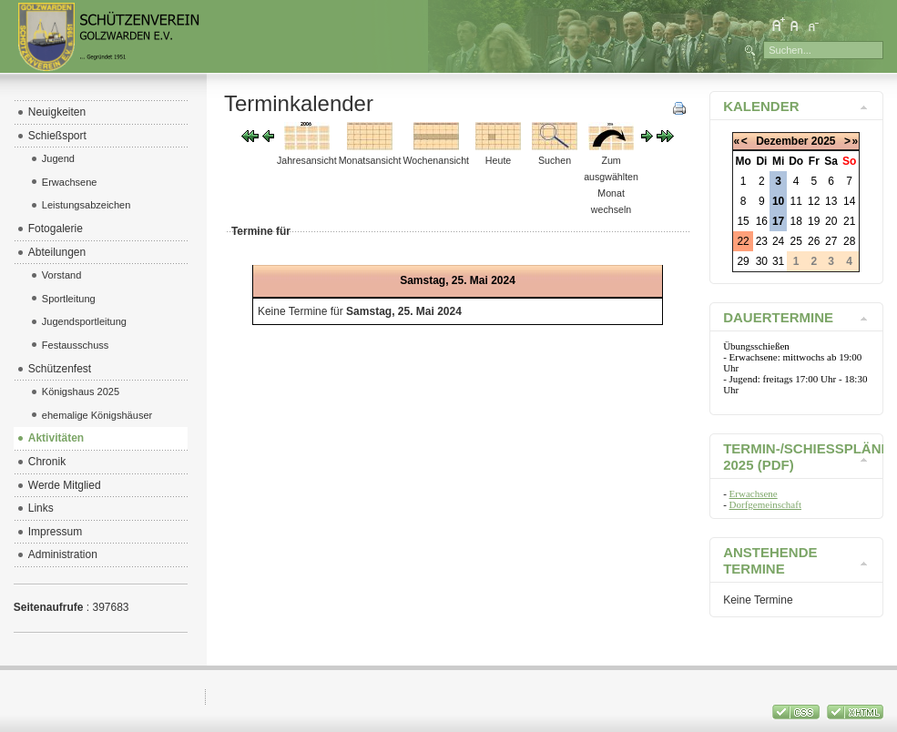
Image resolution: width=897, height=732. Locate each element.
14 (849, 201)
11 (796, 201)
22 (743, 241)
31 (778, 261)
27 (831, 241)
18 (796, 221)
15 (743, 221)
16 (762, 221)
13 (831, 201)
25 (796, 241)
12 (814, 201)
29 (743, 261)
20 (831, 221)
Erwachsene (753, 493)
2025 (823, 141)
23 (762, 241)
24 (778, 241)
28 (849, 241)
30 (762, 261)
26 (814, 241)
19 (814, 221)
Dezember (782, 141)
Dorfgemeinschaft (765, 504)
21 (849, 221)
